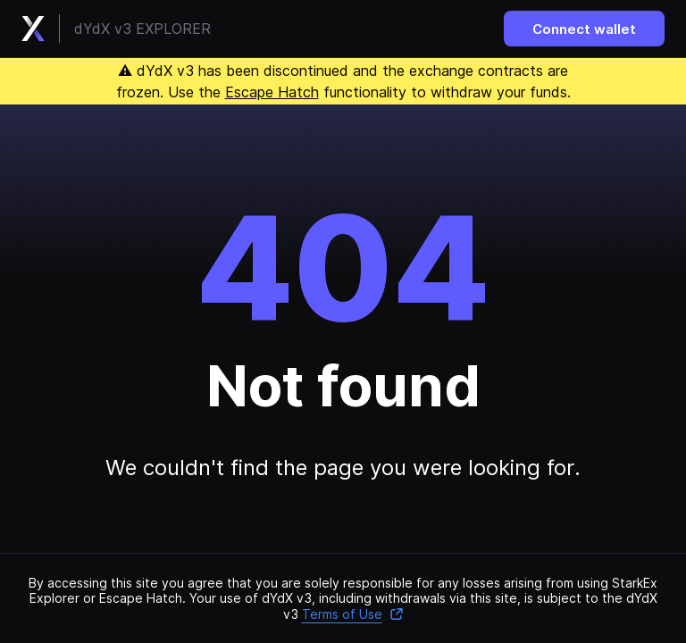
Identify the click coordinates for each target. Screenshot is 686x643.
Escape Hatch (272, 92)
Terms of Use (353, 614)
